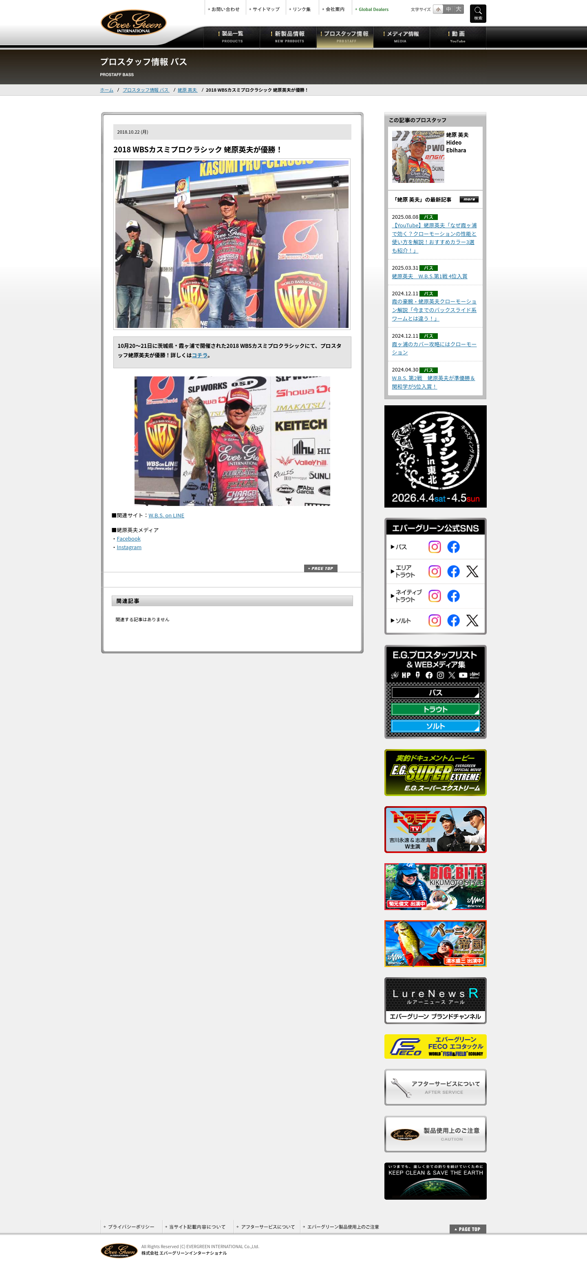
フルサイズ (458, 9)
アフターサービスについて (267, 1226)
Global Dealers (372, 7)
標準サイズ (438, 9)
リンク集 (302, 7)
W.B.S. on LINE (167, 515)
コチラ (200, 355)
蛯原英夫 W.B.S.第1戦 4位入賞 (430, 276)
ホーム (107, 89)
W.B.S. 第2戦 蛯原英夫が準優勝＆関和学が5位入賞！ (433, 382)
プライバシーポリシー (131, 1226)
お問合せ (225, 7)
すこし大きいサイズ (448, 9)
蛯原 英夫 (188, 89)
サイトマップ (266, 7)
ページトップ (321, 568)
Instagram (129, 547)
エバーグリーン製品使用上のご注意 (341, 1226)
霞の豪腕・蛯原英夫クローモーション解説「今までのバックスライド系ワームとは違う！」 (434, 309)
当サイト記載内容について (198, 1226)
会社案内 (335, 7)
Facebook (129, 538)
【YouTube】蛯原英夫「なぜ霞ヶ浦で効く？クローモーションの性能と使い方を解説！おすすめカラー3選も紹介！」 (434, 237)
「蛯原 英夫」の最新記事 (422, 199)
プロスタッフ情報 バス (146, 89)
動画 (458, 37)
